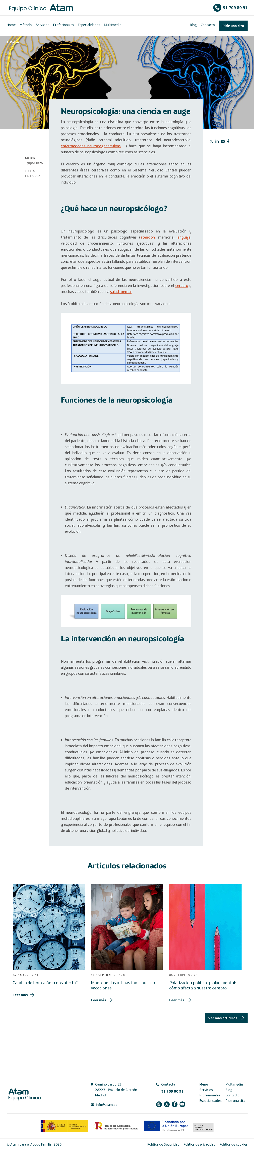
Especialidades (89, 24)
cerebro (181, 285)
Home (11, 24)
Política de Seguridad (163, 1144)
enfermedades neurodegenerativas (91, 145)
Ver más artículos (222, 1018)
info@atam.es (106, 1104)
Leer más (20, 994)
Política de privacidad (199, 1144)
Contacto (208, 24)
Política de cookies (233, 1144)
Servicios (42, 24)
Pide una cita (233, 25)
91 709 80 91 (230, 8)
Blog (193, 24)
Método (26, 24)
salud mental (121, 291)
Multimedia (112, 24)
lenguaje (182, 237)
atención (147, 237)
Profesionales (63, 24)
